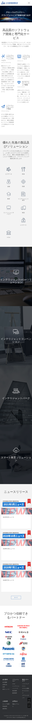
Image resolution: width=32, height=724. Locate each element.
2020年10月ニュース (9, 548)
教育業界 (14, 693)
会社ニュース (5, 689)
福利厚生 (4, 708)
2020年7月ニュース (8, 580)
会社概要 (4, 682)
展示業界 (14, 690)
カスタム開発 (25, 688)
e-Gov (13, 683)
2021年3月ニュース (8, 517)
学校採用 (4, 706)
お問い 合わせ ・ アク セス (29, 703)
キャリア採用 (5, 704)
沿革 (3, 687)
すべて (16, 597)
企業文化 (4, 684)
